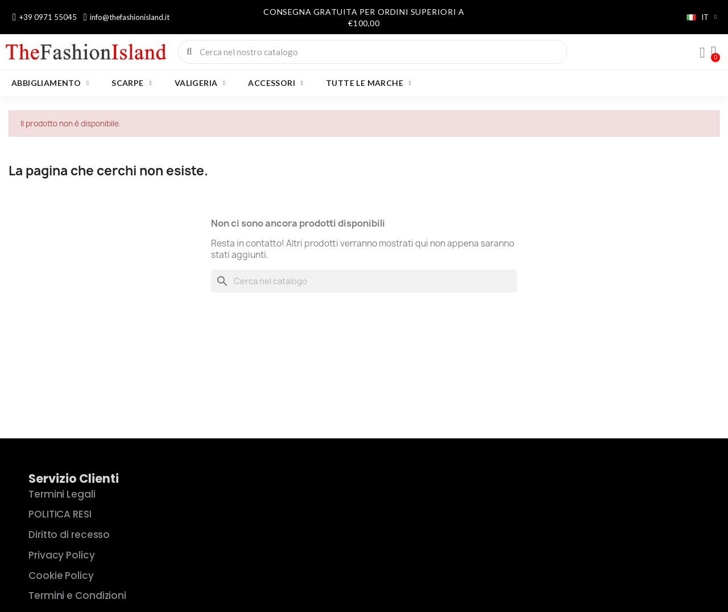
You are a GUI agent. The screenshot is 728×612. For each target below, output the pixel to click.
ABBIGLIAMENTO (50, 83)
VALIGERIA (200, 83)
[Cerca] (364, 281)
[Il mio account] (702, 53)
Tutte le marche (368, 83)
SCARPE (131, 83)
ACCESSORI (275, 83)
